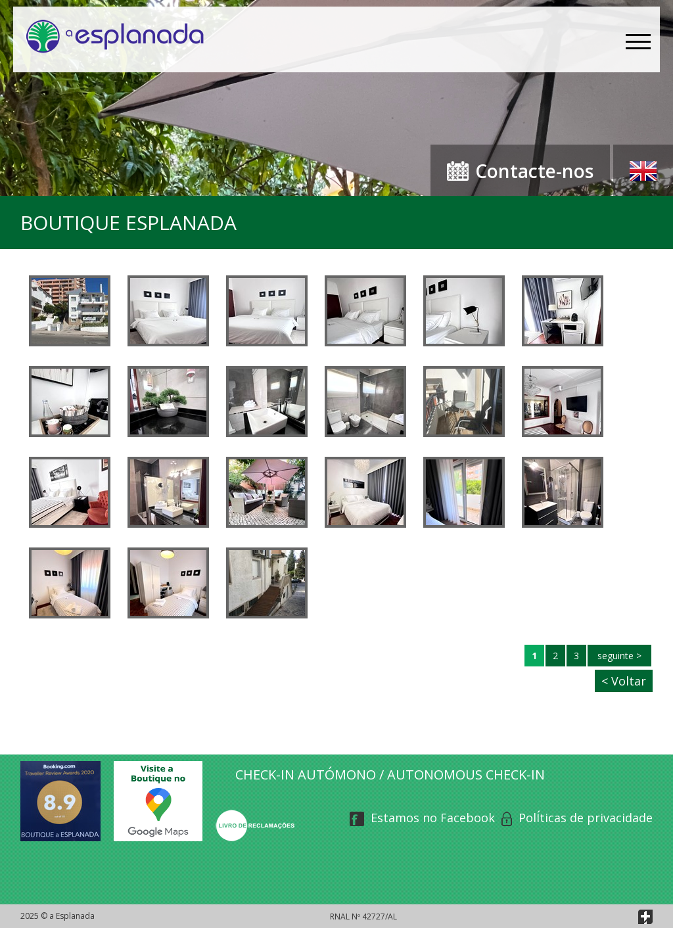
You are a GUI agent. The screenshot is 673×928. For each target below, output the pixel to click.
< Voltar (623, 681)
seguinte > (619, 655)
